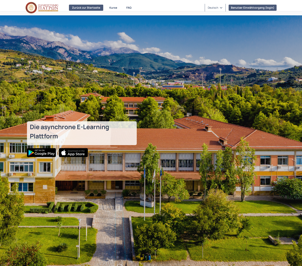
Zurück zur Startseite (86, 7)
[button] (215, 7)
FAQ (129, 7)
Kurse (113, 7)
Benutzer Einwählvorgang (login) (252, 7)
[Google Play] (41, 152)
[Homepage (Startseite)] (41, 7)
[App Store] (73, 152)
